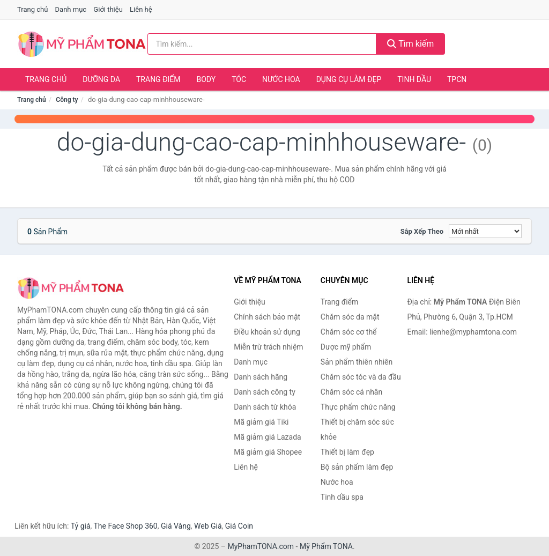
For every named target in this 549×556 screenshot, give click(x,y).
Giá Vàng (176, 526)
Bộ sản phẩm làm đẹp (357, 467)
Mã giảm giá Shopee (268, 452)
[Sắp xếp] (485, 231)
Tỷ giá (81, 526)
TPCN (456, 79)
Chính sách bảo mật (267, 317)
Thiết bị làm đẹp (347, 452)
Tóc (239, 79)
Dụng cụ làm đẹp (349, 79)
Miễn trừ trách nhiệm (268, 347)
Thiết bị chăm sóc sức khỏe (357, 429)
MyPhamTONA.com (260, 546)
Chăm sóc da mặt (350, 317)
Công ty (67, 99)
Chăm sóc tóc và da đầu (361, 377)
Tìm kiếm (410, 44)
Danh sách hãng (260, 377)
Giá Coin (239, 526)
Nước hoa (281, 79)
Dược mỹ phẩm (346, 347)
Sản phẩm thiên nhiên (356, 362)
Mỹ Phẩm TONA (326, 546)
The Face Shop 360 (125, 526)
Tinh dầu (414, 79)
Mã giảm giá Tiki (261, 422)
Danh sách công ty (264, 392)
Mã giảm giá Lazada (267, 437)
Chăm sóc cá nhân (351, 392)
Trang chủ (32, 9)
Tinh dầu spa (342, 497)
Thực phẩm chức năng (358, 407)
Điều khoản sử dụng (267, 332)
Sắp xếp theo (421, 231)
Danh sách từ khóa (265, 407)
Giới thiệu (107, 9)
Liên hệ (141, 9)
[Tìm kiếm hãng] (261, 44)
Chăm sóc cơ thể (349, 332)
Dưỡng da (101, 79)
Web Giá (208, 526)
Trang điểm (158, 79)
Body (206, 79)
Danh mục (71, 9)
